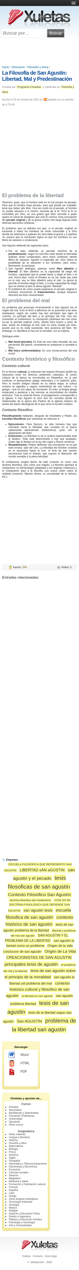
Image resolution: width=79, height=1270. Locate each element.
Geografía (14, 1160)
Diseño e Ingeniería (20, 1216)
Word (18, 1055)
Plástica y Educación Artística (25, 1219)
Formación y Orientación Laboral (27, 1184)
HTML (19, 1063)
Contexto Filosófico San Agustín (39, 894)
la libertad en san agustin (37, 996)
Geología (14, 1204)
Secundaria (15, 1110)
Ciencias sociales (18, 1172)
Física (12, 1151)
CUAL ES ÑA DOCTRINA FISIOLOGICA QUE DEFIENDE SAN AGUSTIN (39, 905)
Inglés (12, 1157)
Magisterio (14, 1178)
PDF (17, 1071)
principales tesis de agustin (31, 964)
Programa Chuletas (29, 86)
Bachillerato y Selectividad (23, 1112)
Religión (13, 1210)
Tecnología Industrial (20, 1201)
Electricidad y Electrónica (23, 1166)
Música (13, 1207)
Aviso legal (51, 1256)
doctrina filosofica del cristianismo (30, 900)
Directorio (18, 67)
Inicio (5, 67)
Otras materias (17, 1134)
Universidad (15, 1118)
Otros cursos (16, 1124)
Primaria (13, 1107)
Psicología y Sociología (22, 1222)
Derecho (13, 1175)
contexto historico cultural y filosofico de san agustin (38, 989)
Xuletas (26, 1256)
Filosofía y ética (37, 67)
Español (13, 1190)
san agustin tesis (38, 910)
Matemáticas (16, 1146)
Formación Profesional (21, 1115)
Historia (13, 1140)
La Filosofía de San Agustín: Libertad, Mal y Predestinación (37, 76)
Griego (12, 1196)
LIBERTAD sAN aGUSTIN (42, 870)
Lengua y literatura (19, 1137)
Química (13, 1154)
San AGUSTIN (29, 1021)
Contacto (38, 1256)
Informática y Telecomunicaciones (28, 1163)
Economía (14, 1169)
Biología (13, 1149)
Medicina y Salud (18, 1181)
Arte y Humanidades (20, 1225)
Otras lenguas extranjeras (23, 1198)
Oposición (14, 1121)
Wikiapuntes (37, 1262)
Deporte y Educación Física (24, 1213)
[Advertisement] (39, 51)
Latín (12, 1193)
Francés (13, 1187)
